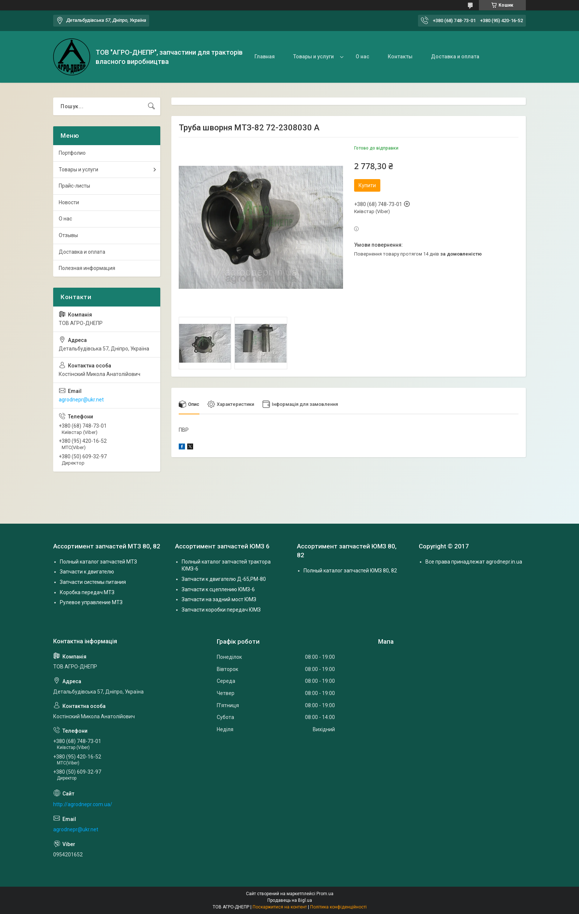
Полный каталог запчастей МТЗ (98, 562)
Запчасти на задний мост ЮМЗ (219, 599)
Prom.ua (324, 893)
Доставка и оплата (455, 56)
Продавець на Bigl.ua (289, 900)
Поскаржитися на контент (280, 907)
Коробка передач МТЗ (87, 592)
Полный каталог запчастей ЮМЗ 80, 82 (350, 571)
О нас (362, 56)
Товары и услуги (313, 56)
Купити (367, 185)
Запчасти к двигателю (87, 572)
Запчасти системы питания (93, 582)
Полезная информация (87, 268)
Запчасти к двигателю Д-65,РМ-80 (224, 579)
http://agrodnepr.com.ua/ (82, 804)
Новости (69, 202)
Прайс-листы (74, 186)
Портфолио (72, 153)
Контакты (400, 56)
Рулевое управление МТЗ (91, 602)
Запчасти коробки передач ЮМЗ (221, 610)
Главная (264, 56)
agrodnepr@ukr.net (81, 400)
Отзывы (68, 235)
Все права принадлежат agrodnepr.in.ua (473, 562)
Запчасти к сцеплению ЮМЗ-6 (218, 589)
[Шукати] (151, 106)
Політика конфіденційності (338, 907)
